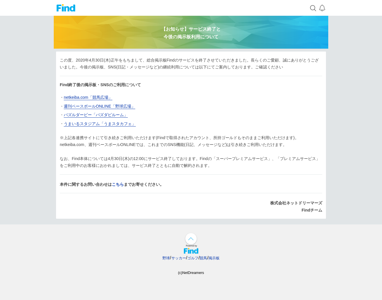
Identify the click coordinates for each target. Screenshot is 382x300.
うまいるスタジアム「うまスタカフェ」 (100, 123)
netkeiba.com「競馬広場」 (88, 97)
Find (66, 8)
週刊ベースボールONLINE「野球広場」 (99, 106)
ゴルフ (192, 258)
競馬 (203, 258)
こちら (118, 184)
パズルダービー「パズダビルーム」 (96, 114)
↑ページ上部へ (191, 238)
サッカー (178, 258)
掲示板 (214, 258)
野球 (166, 258)
